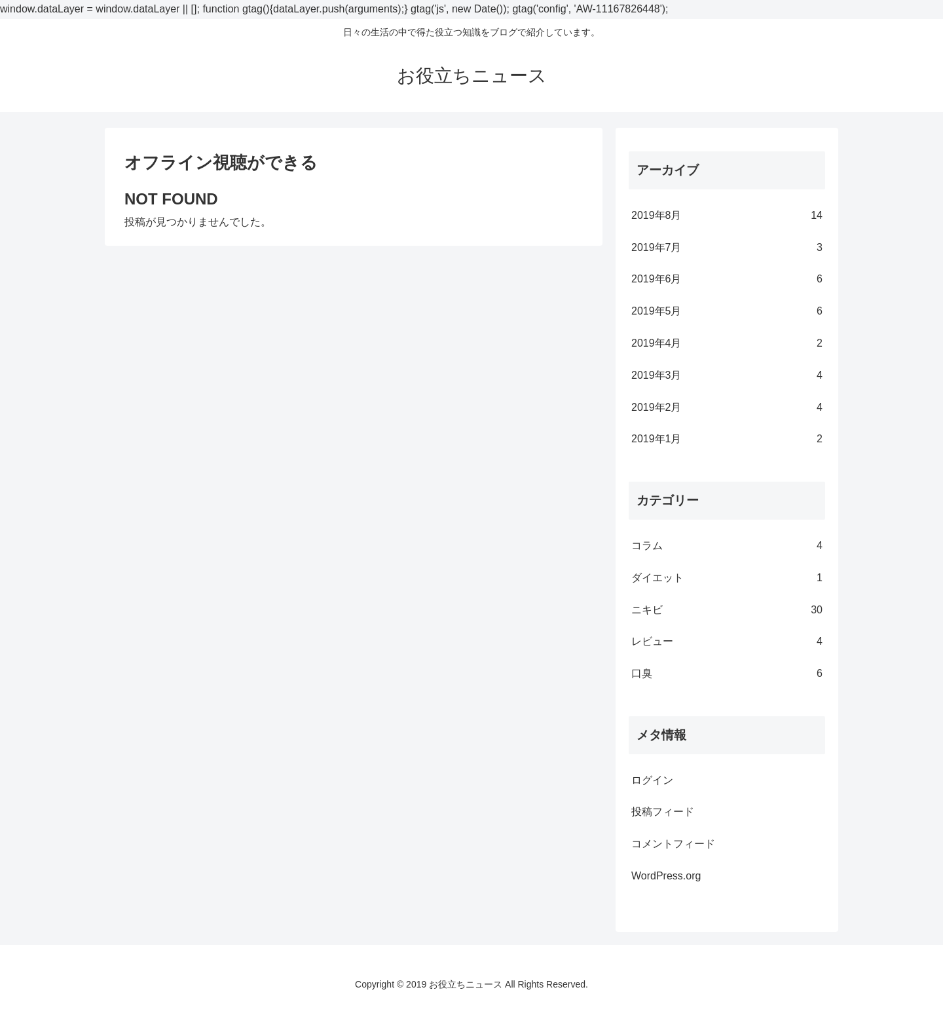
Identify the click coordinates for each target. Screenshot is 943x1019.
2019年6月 (727, 279)
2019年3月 (727, 375)
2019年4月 (727, 343)
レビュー (727, 641)
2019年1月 (727, 439)
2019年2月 (727, 407)
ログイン (652, 780)
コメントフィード (673, 843)
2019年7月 (727, 248)
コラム (727, 546)
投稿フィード (662, 811)
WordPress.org (666, 875)
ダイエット (727, 578)
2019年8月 (727, 215)
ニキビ (727, 610)
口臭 (727, 673)
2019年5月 (727, 311)
